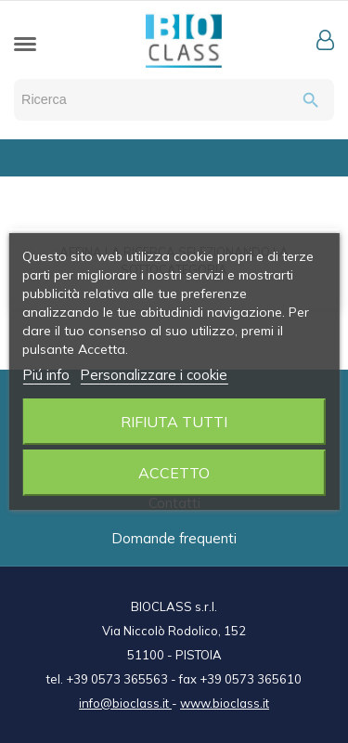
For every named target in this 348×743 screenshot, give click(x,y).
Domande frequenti (174, 538)
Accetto (174, 472)
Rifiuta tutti (174, 421)
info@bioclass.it (125, 703)
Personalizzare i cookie (153, 375)
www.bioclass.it (224, 703)
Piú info (46, 375)
